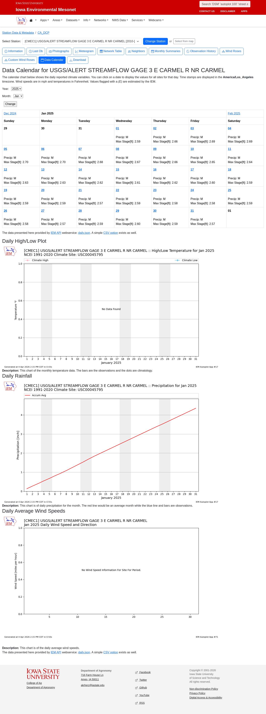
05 (5, 149)
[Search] (224, 4)
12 (5, 169)
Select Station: (11, 41)
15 (117, 169)
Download (77, 60)
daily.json (84, 232)
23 (155, 190)
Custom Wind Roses (20, 60)
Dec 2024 (10, 113)
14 (80, 169)
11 (229, 149)
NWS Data (119, 20)
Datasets (71, 20)
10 (192, 149)
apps (244, 11)
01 (117, 128)
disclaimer (227, 11)
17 (192, 169)
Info (85, 20)
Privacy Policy (197, 693)
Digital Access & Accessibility (205, 697)
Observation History (201, 51)
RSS (140, 703)
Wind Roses (231, 51)
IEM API (56, 232)
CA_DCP (43, 32)
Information (14, 51)
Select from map (184, 41)
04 (229, 128)
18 (229, 169)
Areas (56, 20)
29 (117, 210)
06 (42, 149)
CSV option (110, 232)
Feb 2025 (234, 113)
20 (42, 190)
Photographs (59, 51)
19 (5, 190)
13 (42, 169)
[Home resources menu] (33, 20)
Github (141, 687)
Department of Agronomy (41, 687)
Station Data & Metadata (18, 32)
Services (137, 20)
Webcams (155, 20)
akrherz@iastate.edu (92, 685)
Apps (43, 20)
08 (117, 149)
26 (5, 210)
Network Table (111, 51)
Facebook (143, 672)
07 (80, 149)
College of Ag (34, 683)
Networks (100, 20)
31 (192, 210)
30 (155, 210)
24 (192, 190)
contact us (207, 11)
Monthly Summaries (165, 51)
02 (155, 128)
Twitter (141, 680)
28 (80, 210)
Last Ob (36, 51)
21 (80, 190)
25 (229, 190)
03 (192, 128)
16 (155, 169)
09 (155, 149)
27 (42, 210)
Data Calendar (52, 60)
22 (117, 190)
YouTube (142, 695)
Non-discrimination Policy (203, 688)
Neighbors (136, 51)
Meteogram (84, 51)
